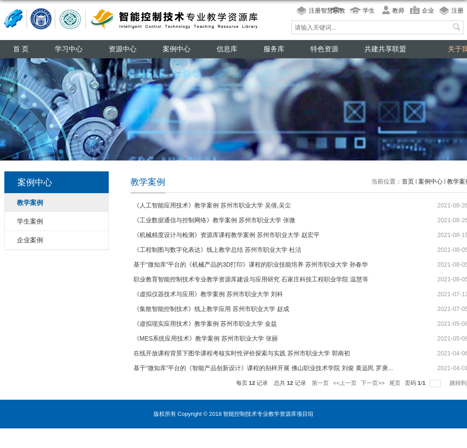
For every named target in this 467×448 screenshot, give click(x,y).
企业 (428, 10)
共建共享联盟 (385, 49)
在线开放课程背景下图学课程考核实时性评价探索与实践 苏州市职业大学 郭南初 (241, 353)
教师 (398, 10)
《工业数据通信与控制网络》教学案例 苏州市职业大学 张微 (214, 220)
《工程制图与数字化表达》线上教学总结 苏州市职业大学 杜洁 (217, 249)
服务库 (274, 49)
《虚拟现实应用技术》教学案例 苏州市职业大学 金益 (205, 323)
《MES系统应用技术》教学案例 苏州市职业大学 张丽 (205, 338)
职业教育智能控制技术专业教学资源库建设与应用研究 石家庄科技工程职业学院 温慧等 (250, 279)
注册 (457, 10)
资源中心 (123, 49)
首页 (408, 181)
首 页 (21, 49)
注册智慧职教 (327, 10)
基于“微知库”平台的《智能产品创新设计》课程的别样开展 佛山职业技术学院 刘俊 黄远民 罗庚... (263, 367)
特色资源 (324, 49)
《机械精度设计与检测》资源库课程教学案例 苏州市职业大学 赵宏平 (226, 234)
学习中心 (69, 49)
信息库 (227, 49)
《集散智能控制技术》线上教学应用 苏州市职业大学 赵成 (211, 308)
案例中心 (176, 49)
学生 (369, 10)
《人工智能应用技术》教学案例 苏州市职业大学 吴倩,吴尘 (212, 205)
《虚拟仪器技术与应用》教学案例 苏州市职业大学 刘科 (208, 294)
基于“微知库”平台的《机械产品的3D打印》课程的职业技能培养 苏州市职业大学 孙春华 (250, 264)
